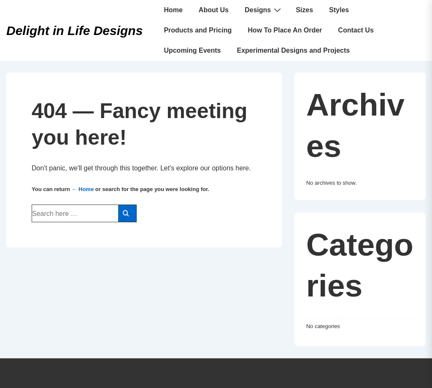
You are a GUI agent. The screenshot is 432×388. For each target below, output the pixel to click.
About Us (214, 9)
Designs (264, 10)
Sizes (304, 9)
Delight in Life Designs (74, 31)
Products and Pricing (198, 30)
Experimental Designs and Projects (293, 50)
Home (173, 9)
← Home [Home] (82, 189)
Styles (339, 9)
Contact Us (355, 30)
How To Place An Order (285, 30)
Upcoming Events (192, 50)
